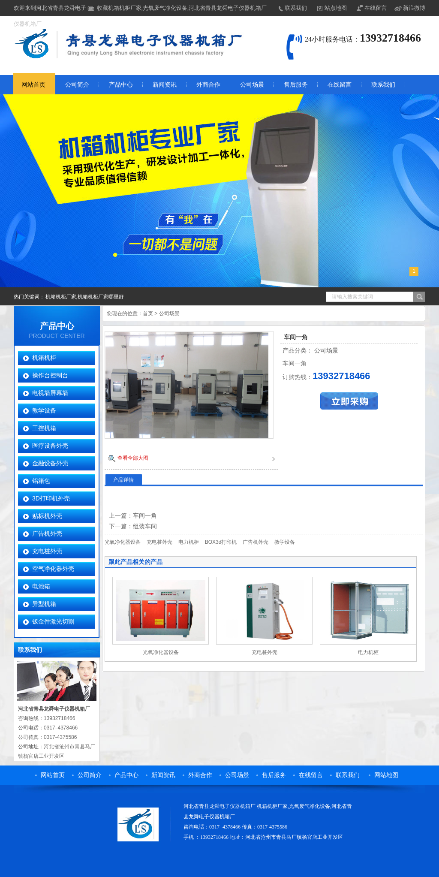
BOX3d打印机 (221, 542)
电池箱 (41, 586)
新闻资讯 (165, 84)
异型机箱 (44, 603)
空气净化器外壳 (53, 568)
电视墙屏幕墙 (50, 392)
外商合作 (208, 84)
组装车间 (145, 526)
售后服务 (296, 84)
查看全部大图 (132, 458)
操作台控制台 (50, 375)
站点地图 (336, 8)
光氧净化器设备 (123, 542)
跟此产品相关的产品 (135, 561)
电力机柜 (188, 542)
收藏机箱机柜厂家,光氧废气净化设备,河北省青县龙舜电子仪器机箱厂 (182, 8)
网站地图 (386, 775)
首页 (148, 313)
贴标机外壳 (47, 515)
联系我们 (296, 8)
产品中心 (121, 84)
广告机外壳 (47, 533)
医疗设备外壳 (50, 445)
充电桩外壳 (47, 551)
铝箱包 (41, 480)
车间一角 (145, 515)
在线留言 (375, 8)
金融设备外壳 (50, 463)
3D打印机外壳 (51, 498)
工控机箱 (44, 428)
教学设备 (44, 410)
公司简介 (77, 84)
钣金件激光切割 (53, 621)
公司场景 (252, 84)
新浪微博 (414, 8)
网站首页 (33, 84)
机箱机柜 (44, 357)
